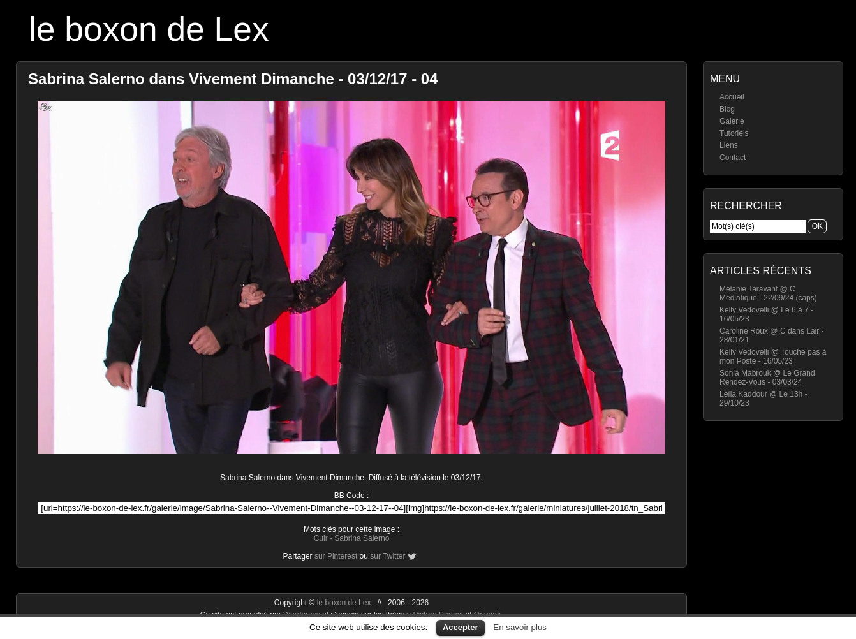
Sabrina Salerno (361, 538)
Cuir (321, 538)
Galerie (731, 121)
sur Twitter (387, 556)
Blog (727, 109)
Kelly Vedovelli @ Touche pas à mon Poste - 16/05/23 (772, 356)
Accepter (460, 627)
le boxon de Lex (149, 29)
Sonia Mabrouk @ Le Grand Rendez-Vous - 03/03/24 (767, 377)
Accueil (731, 96)
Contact (732, 157)
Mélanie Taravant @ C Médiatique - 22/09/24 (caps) (768, 293)
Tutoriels (734, 133)
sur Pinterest (335, 556)
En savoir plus (520, 627)
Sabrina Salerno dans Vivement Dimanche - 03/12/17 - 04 (233, 78)
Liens (728, 145)
